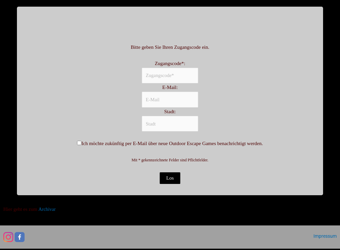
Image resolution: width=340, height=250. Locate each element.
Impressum (325, 237)
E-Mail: (170, 88)
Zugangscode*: (170, 63)
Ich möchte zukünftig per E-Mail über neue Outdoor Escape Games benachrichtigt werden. (172, 145)
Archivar (47, 210)
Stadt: (170, 112)
